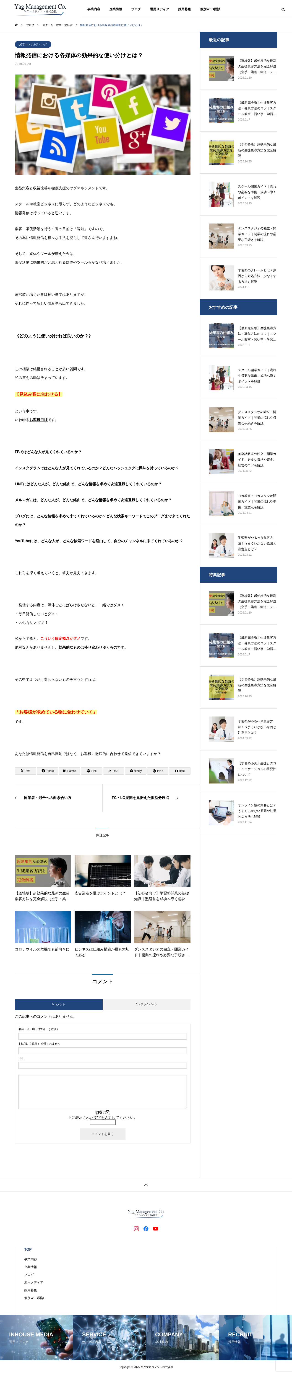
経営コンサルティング (33, 44)
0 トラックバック (146, 1004)
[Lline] (91, 771)
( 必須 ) (38, 1029)
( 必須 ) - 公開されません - (40, 1043)
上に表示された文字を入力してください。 (102, 1118)
